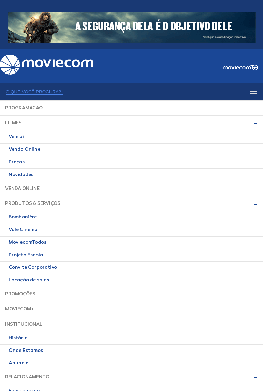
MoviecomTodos (27, 242)
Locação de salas (29, 280)
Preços (17, 162)
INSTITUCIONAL (23, 324)
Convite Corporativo (33, 267)
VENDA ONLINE (22, 188)
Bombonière (23, 217)
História (18, 338)
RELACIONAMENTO (27, 377)
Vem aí (16, 137)
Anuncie (18, 363)
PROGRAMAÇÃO (24, 108)
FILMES (13, 123)
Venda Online (24, 149)
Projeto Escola (26, 255)
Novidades (21, 175)
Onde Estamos (26, 350)
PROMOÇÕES (20, 294)
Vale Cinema (23, 230)
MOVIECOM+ (19, 309)
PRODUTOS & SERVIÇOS (32, 203)
